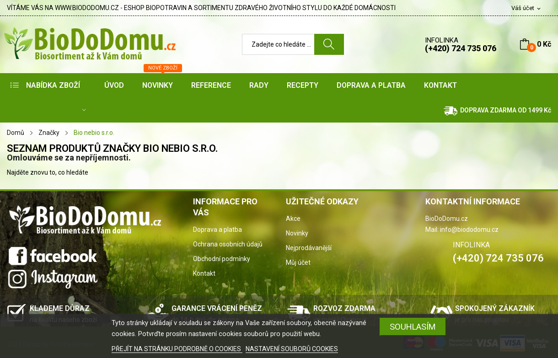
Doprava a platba (217, 229)
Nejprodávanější (309, 247)
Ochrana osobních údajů (228, 244)
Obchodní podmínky (221, 258)
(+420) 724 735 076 (460, 48)
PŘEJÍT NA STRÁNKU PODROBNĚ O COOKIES (177, 349)
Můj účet (298, 262)
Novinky (297, 233)
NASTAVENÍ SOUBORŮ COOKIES (292, 349)
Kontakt (204, 273)
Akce (293, 218)
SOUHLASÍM (413, 326)
